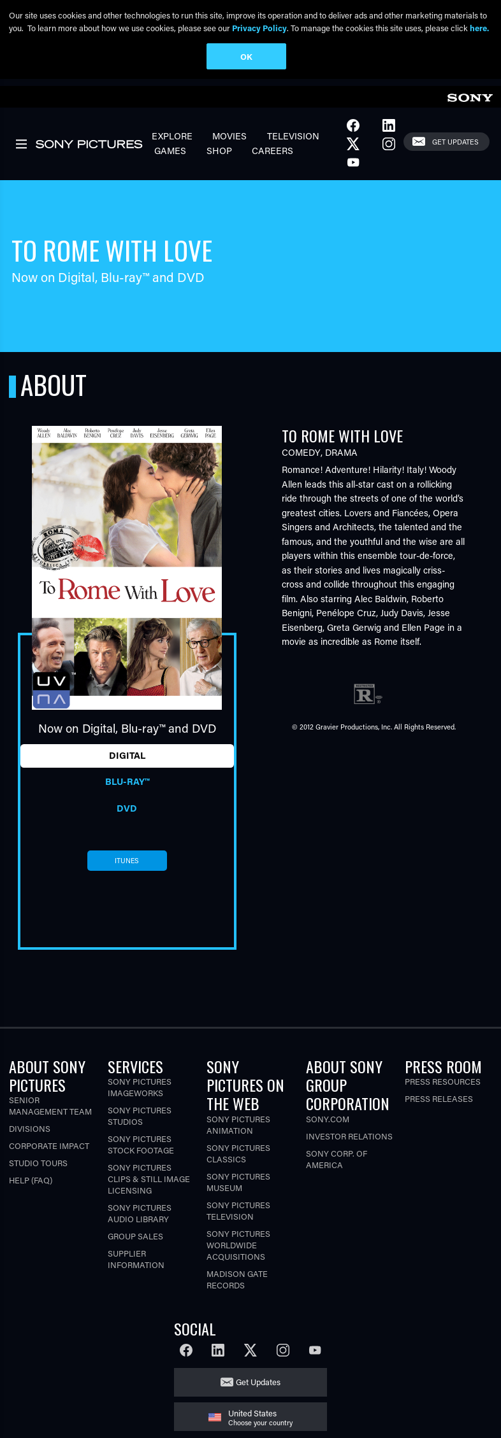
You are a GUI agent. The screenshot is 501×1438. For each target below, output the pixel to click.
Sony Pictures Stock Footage (141, 1149)
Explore (172, 141)
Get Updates (455, 147)
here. (479, 27)
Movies (229, 141)
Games (170, 156)
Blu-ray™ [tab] (127, 786)
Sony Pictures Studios (139, 1121)
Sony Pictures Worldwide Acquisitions (238, 1250)
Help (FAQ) (30, 1185)
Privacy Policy (259, 27)
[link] (470, 101)
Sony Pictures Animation (238, 1129)
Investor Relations (349, 1141)
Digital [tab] (127, 760)
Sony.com (327, 1123)
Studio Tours (38, 1168)
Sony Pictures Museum (238, 1187)
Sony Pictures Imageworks (139, 1092)
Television (293, 141)
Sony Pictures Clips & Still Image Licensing (149, 1184)
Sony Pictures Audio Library (139, 1218)
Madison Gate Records (237, 1284)
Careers (272, 156)
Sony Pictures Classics (238, 1158)
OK (246, 56)
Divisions (29, 1134)
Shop (219, 156)
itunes (127, 865)
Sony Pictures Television (238, 1215)
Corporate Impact (49, 1151)
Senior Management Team (50, 1111)
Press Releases (439, 1103)
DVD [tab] (127, 813)
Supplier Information (136, 1264)
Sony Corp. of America (336, 1164)
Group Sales (135, 1241)
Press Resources (443, 1086)
